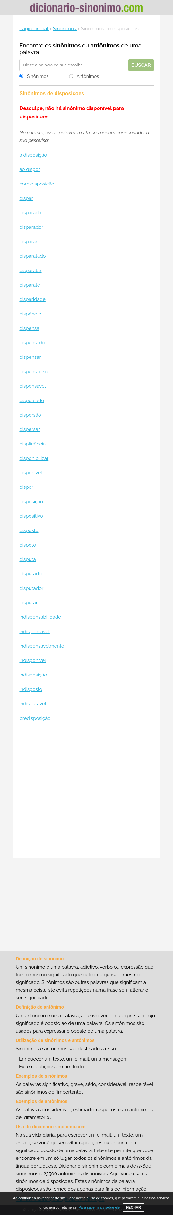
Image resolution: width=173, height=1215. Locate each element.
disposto (28, 530)
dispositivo (31, 516)
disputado (30, 574)
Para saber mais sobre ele (99, 1207)
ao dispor (29, 169)
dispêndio (30, 314)
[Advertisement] (86, 791)
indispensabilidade (40, 617)
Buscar (141, 65)
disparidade (32, 299)
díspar (26, 198)
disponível (30, 473)
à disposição (33, 155)
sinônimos (67, 45)
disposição (31, 501)
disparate (29, 285)
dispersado (31, 400)
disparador (31, 227)
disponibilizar (33, 458)
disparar (28, 242)
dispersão (30, 415)
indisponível (32, 660)
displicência (32, 444)
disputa (27, 559)
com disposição (36, 184)
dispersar (29, 429)
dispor (26, 487)
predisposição (34, 718)
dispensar (30, 357)
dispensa (29, 328)
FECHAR (133, 1207)
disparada (30, 213)
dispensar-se (33, 372)
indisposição (33, 675)
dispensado (32, 343)
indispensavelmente (41, 646)
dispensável (32, 386)
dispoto (27, 545)
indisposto (30, 689)
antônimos (105, 45)
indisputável (32, 704)
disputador (31, 588)
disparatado (32, 256)
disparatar (30, 270)
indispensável (34, 631)
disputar (28, 603)
